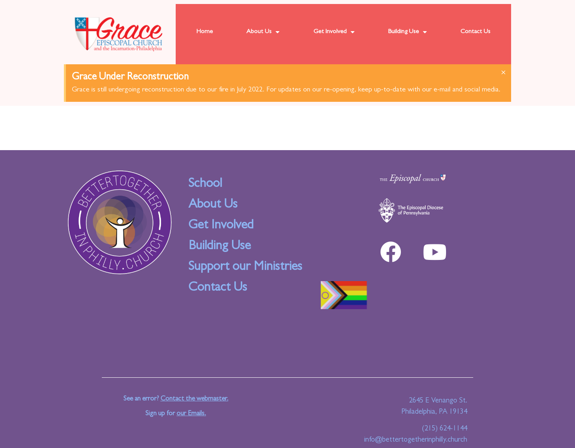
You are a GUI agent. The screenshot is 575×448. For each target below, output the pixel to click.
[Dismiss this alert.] (503, 73)
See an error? (175, 399)
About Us (263, 32)
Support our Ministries (245, 267)
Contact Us (475, 32)
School (205, 184)
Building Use (407, 32)
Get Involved (334, 32)
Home (204, 32)
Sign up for (175, 413)
